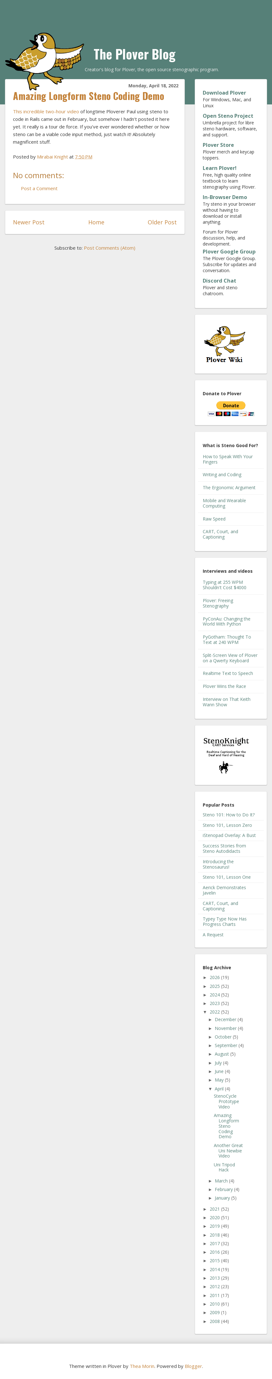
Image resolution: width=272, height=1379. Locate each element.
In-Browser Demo (225, 197)
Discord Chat (219, 280)
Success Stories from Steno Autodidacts (224, 848)
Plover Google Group (229, 251)
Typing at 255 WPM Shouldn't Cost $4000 (224, 584)
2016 (215, 1252)
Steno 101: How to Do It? (229, 815)
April (220, 1089)
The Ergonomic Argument (229, 487)
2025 (215, 986)
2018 (215, 1235)
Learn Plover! (220, 168)
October (224, 1037)
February (224, 1189)
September (226, 1045)
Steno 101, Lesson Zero (227, 825)
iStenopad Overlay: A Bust (229, 835)
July (219, 1063)
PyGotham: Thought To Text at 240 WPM (227, 639)
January (223, 1198)
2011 (215, 1295)
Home (96, 222)
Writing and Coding (222, 474)
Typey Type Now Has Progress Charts (225, 921)
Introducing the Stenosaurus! (218, 864)
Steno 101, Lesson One (227, 877)
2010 (215, 1304)
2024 (215, 995)
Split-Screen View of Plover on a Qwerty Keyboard (230, 658)
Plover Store (218, 144)
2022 (215, 1012)
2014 (215, 1269)
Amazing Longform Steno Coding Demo (226, 1125)
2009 (215, 1312)
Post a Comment (39, 188)
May (220, 1080)
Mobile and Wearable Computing (224, 503)
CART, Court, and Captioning (220, 534)
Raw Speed (214, 519)
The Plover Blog (135, 53)
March (222, 1181)
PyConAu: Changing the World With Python (226, 621)
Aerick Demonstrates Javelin (224, 890)
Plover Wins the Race (224, 686)
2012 (215, 1286)
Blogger (193, 1366)
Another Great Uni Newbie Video (228, 1150)
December (226, 1019)
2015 (215, 1260)
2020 (215, 1217)
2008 (215, 1321)
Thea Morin (142, 1366)
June (220, 1071)
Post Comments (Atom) (109, 248)
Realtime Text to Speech (228, 673)
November (226, 1028)
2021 (215, 1209)
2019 (215, 1226)
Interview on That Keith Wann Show (226, 702)
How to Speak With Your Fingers (228, 459)
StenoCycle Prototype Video (226, 1101)
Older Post (162, 222)
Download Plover (224, 92)
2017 (215, 1243)
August (222, 1054)
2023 (215, 1003)
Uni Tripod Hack (224, 1167)
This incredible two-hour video (46, 111)
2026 (215, 977)
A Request (213, 935)
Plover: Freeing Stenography (218, 603)
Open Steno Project (228, 115)
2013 (215, 1278)
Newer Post (29, 222)
